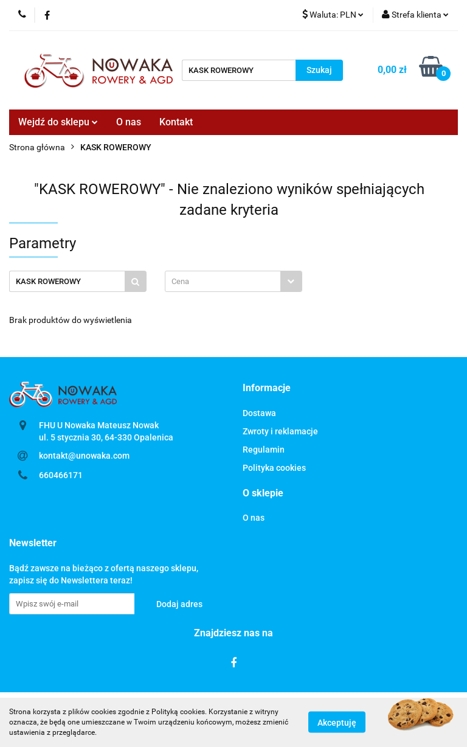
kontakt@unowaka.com (84, 455)
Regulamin (264, 449)
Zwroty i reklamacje (280, 431)
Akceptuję (336, 723)
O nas (128, 122)
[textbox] (222, 281)
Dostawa (259, 413)
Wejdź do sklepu (58, 122)
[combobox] (233, 281)
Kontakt (176, 122)
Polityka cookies (274, 468)
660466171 (61, 475)
